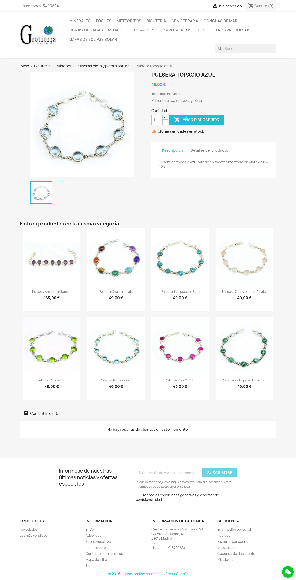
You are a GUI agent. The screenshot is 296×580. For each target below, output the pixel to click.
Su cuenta (228, 521)
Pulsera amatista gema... (51, 291)
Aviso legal (94, 535)
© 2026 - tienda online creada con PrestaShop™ (148, 573)
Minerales (80, 20)
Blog (202, 30)
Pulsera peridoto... (51, 380)
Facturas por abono (232, 541)
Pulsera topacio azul (116, 380)
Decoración (141, 30)
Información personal (234, 529)
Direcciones (226, 547)
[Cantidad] (157, 120)
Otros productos (232, 30)
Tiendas (92, 565)
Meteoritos (129, 20)
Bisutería (156, 20)
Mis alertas (225, 559)
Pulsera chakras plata (116, 291)
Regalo (115, 30)
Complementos (175, 30)
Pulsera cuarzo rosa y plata (244, 291)
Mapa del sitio (96, 559)
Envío (90, 529)
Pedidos (223, 535)
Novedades (29, 529)
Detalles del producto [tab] (209, 150)
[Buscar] (245, 48)
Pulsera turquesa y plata (180, 291)
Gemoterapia (184, 20)
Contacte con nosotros (104, 553)
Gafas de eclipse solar (93, 39)
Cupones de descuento (236, 553)
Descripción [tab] (172, 150)
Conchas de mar (220, 20)
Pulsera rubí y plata (180, 380)
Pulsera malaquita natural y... (244, 380)
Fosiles (103, 20)
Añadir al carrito (196, 120)
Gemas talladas (86, 30)
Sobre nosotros (98, 541)
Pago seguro (96, 547)
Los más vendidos (34, 535)
